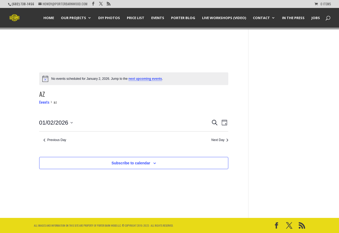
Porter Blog (183, 18)
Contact (261, 18)
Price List (135, 18)
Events (157, 18)
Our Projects (73, 18)
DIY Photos (109, 18)
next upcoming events (145, 79)
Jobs (315, 18)
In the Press (293, 18)
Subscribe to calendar (130, 163)
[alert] (134, 78)
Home (48, 18)
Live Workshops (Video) (224, 18)
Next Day (219, 140)
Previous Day (54, 140)
